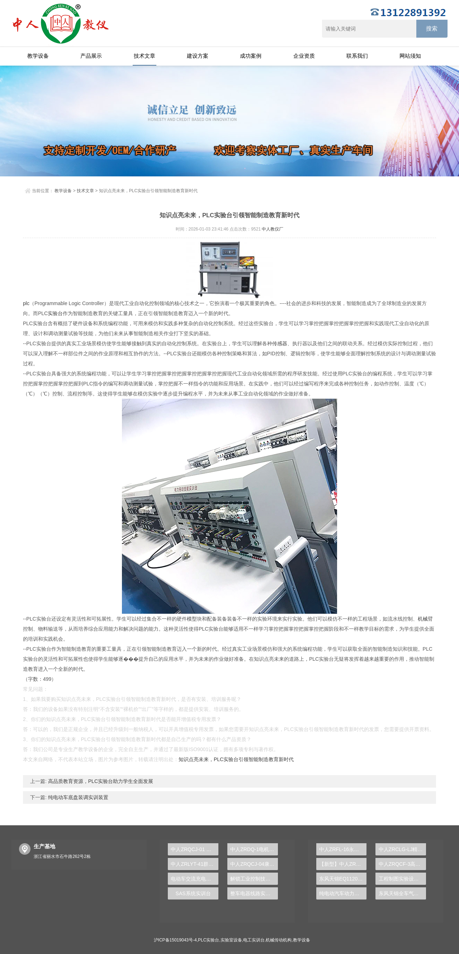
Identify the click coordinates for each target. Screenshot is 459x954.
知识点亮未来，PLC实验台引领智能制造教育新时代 (236, 759)
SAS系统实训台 (193, 893)
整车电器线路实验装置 (254, 893)
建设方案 (197, 56)
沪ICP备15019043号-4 (175, 940)
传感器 (279, 343)
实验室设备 (231, 940)
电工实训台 (254, 940)
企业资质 (304, 56)
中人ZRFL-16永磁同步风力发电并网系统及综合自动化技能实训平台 (343, 849)
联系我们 (357, 56)
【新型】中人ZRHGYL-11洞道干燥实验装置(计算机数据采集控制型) (343, 864)
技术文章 (144, 56)
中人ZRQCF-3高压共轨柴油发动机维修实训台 (402, 864)
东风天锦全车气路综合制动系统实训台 (402, 893)
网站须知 (410, 56)
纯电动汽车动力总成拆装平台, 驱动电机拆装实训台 (343, 893)
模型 (192, 619)
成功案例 (250, 56)
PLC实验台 (208, 940)
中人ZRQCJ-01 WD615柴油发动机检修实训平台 (194, 849)
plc (26, 303)
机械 (423, 619)
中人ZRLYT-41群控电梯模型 (194, 864)
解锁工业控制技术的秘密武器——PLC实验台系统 (254, 879)
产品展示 (91, 56)
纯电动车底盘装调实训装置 (77, 797)
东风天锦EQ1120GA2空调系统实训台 (343, 879)
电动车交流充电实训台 (194, 879)
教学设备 (38, 56)
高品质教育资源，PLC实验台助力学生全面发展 (100, 781)
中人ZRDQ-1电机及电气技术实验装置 (254, 849)
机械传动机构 (279, 940)
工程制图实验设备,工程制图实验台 (402, 879)
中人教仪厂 (272, 229)
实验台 (55, 313)
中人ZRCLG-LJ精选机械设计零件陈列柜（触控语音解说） (402, 849)
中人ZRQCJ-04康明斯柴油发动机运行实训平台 (254, 864)
